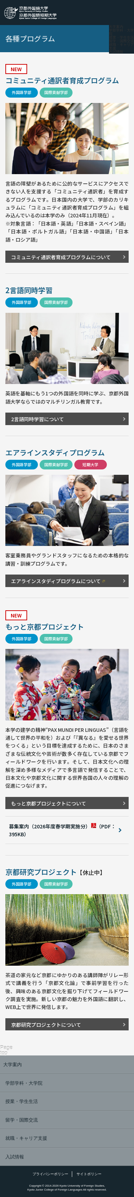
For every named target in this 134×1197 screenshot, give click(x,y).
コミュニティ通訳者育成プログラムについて (61, 257)
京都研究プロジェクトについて (46, 1024)
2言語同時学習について (37, 419)
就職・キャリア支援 (121, 46)
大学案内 (116, 27)
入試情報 (116, 52)
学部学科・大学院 (121, 32)
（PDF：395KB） (62, 830)
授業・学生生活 (121, 37)
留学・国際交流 (121, 41)
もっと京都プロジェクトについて (48, 803)
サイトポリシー (88, 1174)
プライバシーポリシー (50, 1174)
